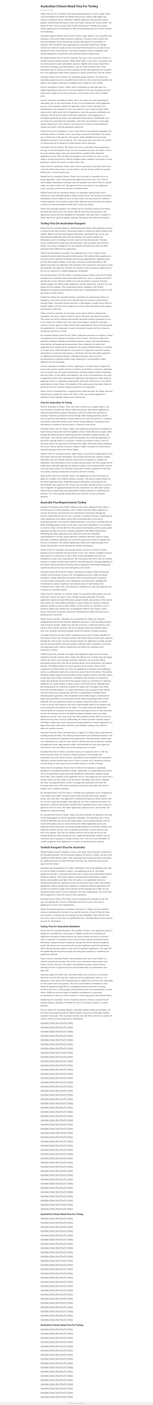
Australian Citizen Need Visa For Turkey (57, 1023)
